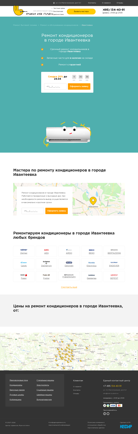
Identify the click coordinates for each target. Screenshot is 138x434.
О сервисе (106, 3)
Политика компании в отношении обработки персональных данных (97, 425)
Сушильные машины (45, 390)
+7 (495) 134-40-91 (111, 10)
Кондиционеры (16, 385)
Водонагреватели (44, 399)
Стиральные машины (45, 380)
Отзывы (120, 3)
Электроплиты (43, 385)
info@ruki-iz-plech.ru (110, 393)
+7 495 (112, 386)
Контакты (92, 3)
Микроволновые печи (19, 380)
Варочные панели (17, 390)
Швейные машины (44, 395)
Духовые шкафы (17, 395)
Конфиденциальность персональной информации (59, 424)
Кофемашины (15, 399)
